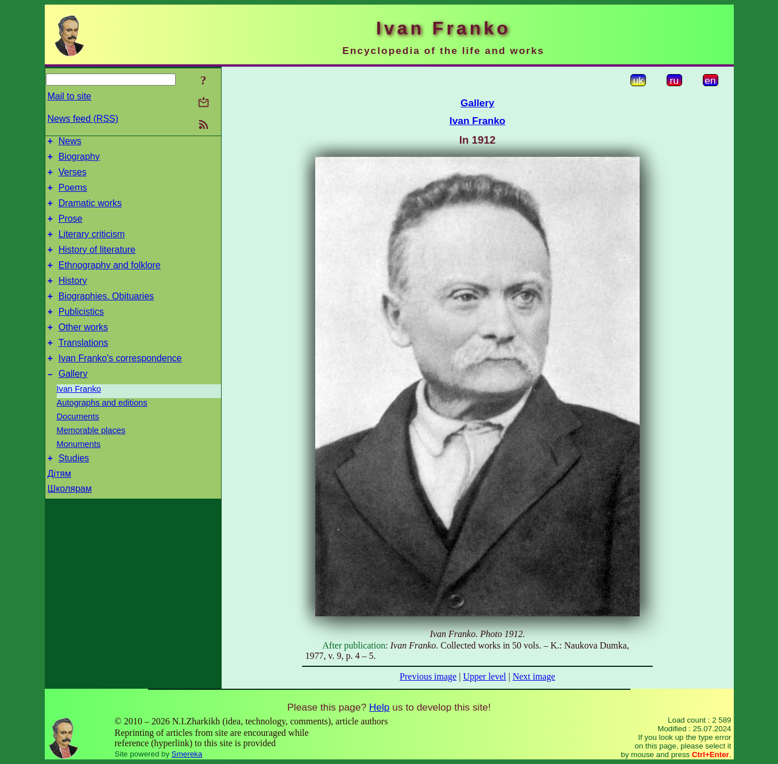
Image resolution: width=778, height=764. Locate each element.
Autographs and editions (102, 430)
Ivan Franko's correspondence (120, 384)
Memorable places (91, 457)
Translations (84, 367)
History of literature (97, 263)
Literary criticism (92, 246)
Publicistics (81, 332)
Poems (73, 194)
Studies (74, 487)
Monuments (79, 471)
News (70, 143)
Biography (79, 160)
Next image (534, 676)
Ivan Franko (79, 416)
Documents (78, 444)
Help (379, 707)
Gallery (73, 401)
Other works (83, 349)
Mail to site (69, 96)
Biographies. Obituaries (106, 315)
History (73, 298)
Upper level (484, 676)
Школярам (70, 518)
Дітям (59, 503)
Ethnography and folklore (110, 280)
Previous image (428, 676)
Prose (71, 229)
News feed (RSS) (83, 119)
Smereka (187, 754)
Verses (73, 177)
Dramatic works (90, 212)
